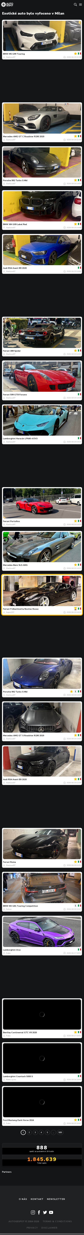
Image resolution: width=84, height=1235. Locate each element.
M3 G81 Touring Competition (23, 906)
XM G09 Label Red (18, 224)
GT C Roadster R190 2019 (31, 136)
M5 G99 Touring (17, 54)
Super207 (10, 612)
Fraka (8, 953)
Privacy (32, 1227)
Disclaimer (49, 1227)
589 (60, 1132)
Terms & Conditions (57, 1221)
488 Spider (15, 351)
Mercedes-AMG (10, 136)
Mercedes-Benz (10, 565)
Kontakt (37, 1199)
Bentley (7, 1032)
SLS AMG (23, 565)
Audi (5, 268)
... (53, 1132)
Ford (5, 1120)
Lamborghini (9, 438)
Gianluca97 (10, 57)
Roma (13, 862)
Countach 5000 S (24, 1076)
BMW (5, 54)
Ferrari (6, 351)
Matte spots (11, 1080)
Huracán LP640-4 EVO (27, 438)
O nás (23, 1199)
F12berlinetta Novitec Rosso (24, 609)
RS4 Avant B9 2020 (17, 268)
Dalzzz (9, 909)
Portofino (15, 521)
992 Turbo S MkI (19, 180)
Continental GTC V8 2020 (24, 1032)
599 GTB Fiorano (18, 394)
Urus (18, 950)
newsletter (56, 1199)
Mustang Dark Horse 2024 (21, 1120)
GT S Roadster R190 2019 (31, 735)
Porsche (7, 180)
